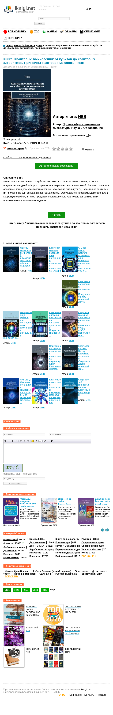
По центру (24, 441)
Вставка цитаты (44, 441)
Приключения (11, 557)
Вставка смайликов (32, 441)
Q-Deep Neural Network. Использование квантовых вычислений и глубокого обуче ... (84, 259)
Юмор (84, 552)
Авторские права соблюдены (56, 165)
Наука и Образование (87, 127)
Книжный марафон (25, 574)
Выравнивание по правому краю (28, 441)
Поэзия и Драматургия (68, 552)
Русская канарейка (66, 574)
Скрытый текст (41, 441)
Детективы (9, 550)
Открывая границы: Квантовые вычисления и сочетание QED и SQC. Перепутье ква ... (84, 324)
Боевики (8, 554)
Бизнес (33, 539)
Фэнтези (8, 543)
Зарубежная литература (43, 549)
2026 (7, 590)
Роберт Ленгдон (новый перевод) (52, 571)
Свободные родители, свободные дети (28, 501)
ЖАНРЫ (52, 31)
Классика (34, 556)
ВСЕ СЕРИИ (11, 576)
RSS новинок (75, 695)
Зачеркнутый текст (16, 441)
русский (16, 139)
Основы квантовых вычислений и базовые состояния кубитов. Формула (26, 257)
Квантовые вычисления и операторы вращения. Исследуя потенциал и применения (55, 391)
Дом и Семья (36, 546)
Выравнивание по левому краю (21, 441)
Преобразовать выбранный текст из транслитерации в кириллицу (48, 441)
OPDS (62, 695)
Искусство (35, 552)
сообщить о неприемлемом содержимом (27, 157)
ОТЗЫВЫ (71, 31)
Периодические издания (69, 549)
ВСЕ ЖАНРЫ (88, 556)
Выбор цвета (36, 441)
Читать (57, 214)
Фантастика (10, 539)
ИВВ (82, 116)
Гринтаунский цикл (91, 574)
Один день (45, 574)
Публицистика (63, 556)
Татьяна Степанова (66, 504)
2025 (16, 590)
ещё (52, 589)
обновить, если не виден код (20, 473)
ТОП (36, 31)
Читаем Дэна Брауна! (17, 571)
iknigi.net (86, 689)
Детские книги (37, 542)
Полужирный (5, 441)
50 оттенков (81, 571)
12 (88, 135)
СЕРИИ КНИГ (92, 31)
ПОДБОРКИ (15, 38)
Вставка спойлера (52, 441)
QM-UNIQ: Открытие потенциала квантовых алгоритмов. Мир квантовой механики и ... (26, 391)
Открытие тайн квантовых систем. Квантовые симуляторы (84, 387)
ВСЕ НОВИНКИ (17, 31)
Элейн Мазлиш (27, 506)
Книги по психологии (67, 539)
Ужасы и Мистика (91, 549)
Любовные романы (14, 547)
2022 (44, 590)
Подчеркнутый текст (13, 441)
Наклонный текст (9, 441)
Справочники (89, 546)
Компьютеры (62, 542)
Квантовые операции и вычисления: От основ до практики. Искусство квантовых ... (55, 324)
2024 (26, 590)
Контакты (89, 695)
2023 (35, 590)
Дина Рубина (101, 504)
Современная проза (92, 542)
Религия (86, 539)
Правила (101, 695)
